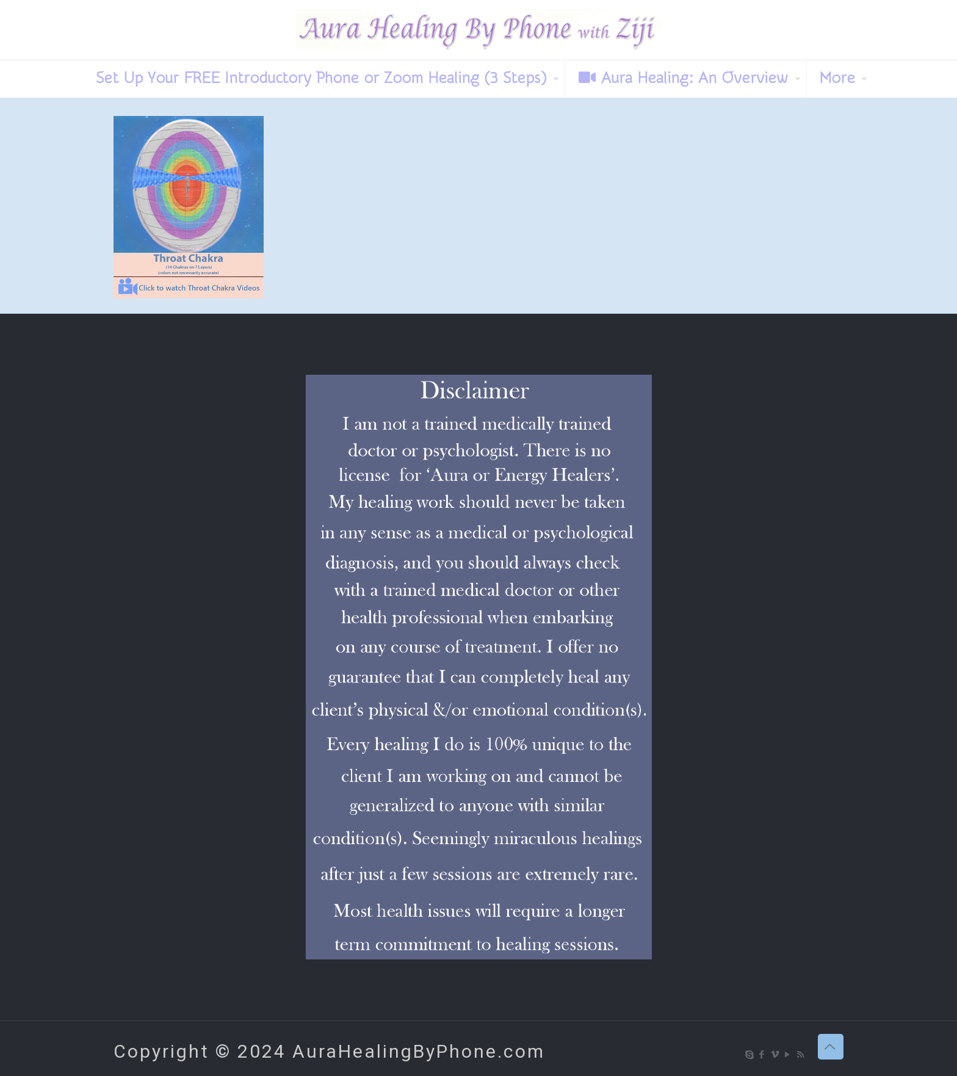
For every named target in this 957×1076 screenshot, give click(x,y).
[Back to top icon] (830, 1047)
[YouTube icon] (788, 1054)
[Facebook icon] (762, 1054)
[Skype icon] (749, 1054)
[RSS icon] (801, 1054)
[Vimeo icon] (775, 1054)
